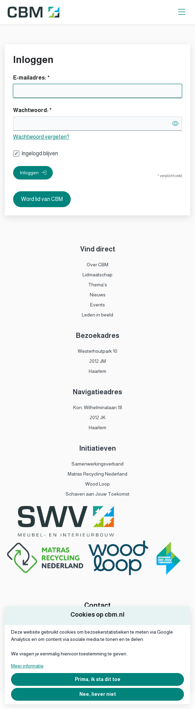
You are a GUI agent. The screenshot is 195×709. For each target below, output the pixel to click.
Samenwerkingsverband (97, 464)
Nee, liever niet (97, 694)
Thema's (97, 284)
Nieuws (98, 294)
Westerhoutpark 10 (97, 351)
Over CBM (97, 264)
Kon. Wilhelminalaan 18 (97, 407)
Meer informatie (27, 666)
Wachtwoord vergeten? (41, 137)
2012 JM (97, 361)
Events (97, 304)
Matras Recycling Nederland (97, 474)
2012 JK (98, 417)
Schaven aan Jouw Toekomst (97, 494)
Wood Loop (97, 484)
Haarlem (97, 371)
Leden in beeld (97, 314)
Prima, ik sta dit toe (97, 679)
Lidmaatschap (97, 274)
